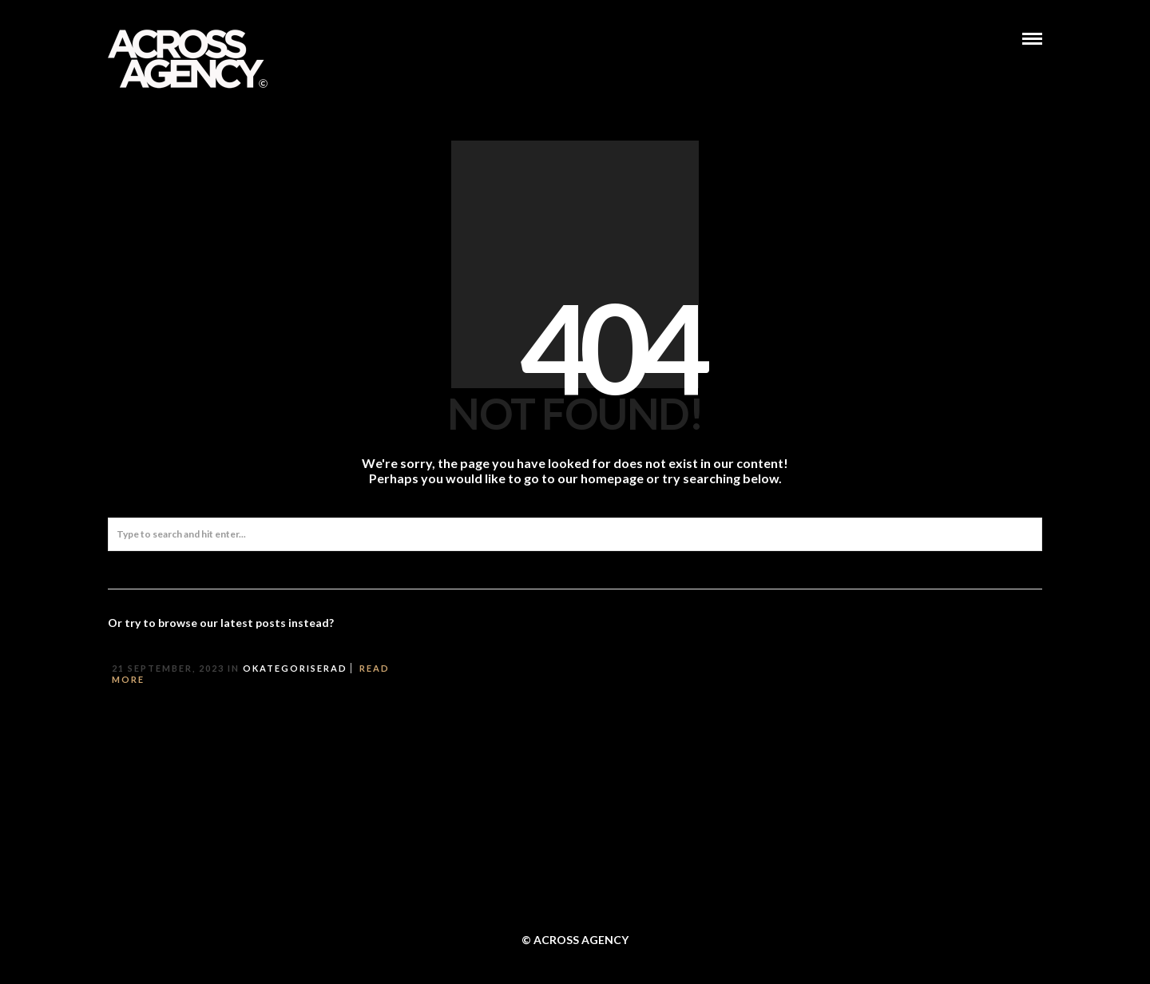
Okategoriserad (295, 668)
